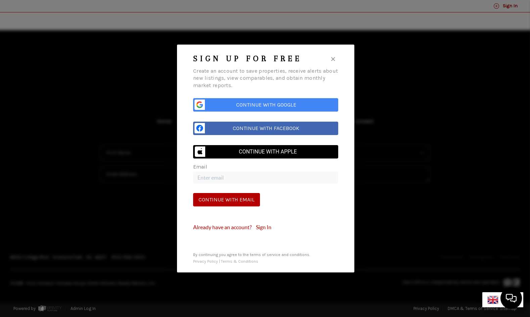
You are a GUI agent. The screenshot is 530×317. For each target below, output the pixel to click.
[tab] (265, 227)
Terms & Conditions (239, 261)
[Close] (333, 58)
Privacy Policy (205, 261)
